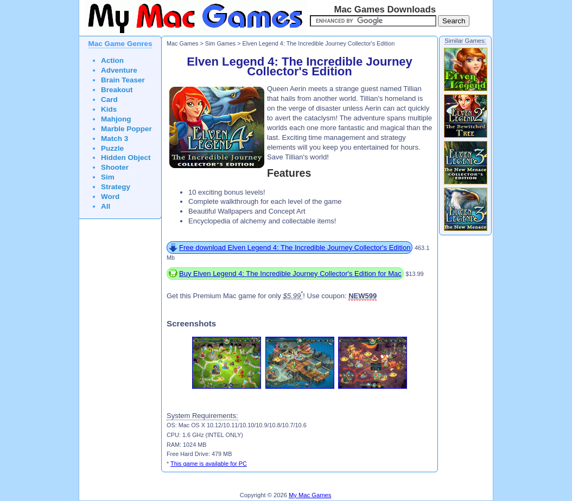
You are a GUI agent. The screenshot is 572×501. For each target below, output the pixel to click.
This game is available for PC (208, 463)
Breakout (117, 90)
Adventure (119, 70)
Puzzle (112, 148)
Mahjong (116, 119)
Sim (108, 177)
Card (109, 99)
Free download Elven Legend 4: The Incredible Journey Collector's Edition (294, 247)
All (105, 206)
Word (110, 196)
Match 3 (114, 138)
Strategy (115, 187)
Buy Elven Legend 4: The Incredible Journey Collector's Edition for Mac (290, 273)
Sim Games (220, 43)
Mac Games (182, 43)
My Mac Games (310, 495)
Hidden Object (126, 157)
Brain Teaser (123, 80)
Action (112, 60)
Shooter (115, 167)
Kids (109, 109)
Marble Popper (126, 129)
